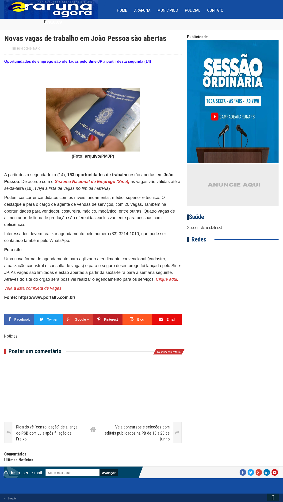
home (122, 10)
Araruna (142, 10)
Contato (215, 10)
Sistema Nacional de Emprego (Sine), (92, 181)
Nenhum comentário (26, 48)
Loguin (12, 498)
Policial (192, 10)
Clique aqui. (167, 279)
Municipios (167, 10)
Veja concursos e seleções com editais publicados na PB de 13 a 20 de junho (137, 432)
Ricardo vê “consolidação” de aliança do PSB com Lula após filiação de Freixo (46, 432)
